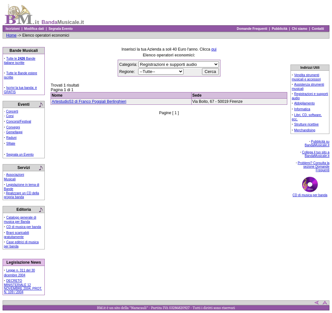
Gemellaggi (14, 132)
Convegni (13, 127)
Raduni (11, 137)
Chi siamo (299, 28)
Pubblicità (279, 28)
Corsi (10, 116)
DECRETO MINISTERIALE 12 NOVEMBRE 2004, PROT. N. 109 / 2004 (23, 286)
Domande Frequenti (252, 28)
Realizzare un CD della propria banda (21, 195)
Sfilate (10, 143)
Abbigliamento (304, 103)
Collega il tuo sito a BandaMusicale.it (316, 154)
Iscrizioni (12, 28)
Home (11, 35)
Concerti (12, 111)
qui (214, 49)
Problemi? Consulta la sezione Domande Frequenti (313, 166)
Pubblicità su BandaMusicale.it (317, 143)
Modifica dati (34, 28)
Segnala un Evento (20, 154)
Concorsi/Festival (18, 121)
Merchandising (304, 130)
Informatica (302, 109)
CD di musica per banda (23, 227)
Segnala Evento (61, 28)
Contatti (318, 28)
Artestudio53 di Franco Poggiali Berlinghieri (89, 101)
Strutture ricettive (306, 124)
